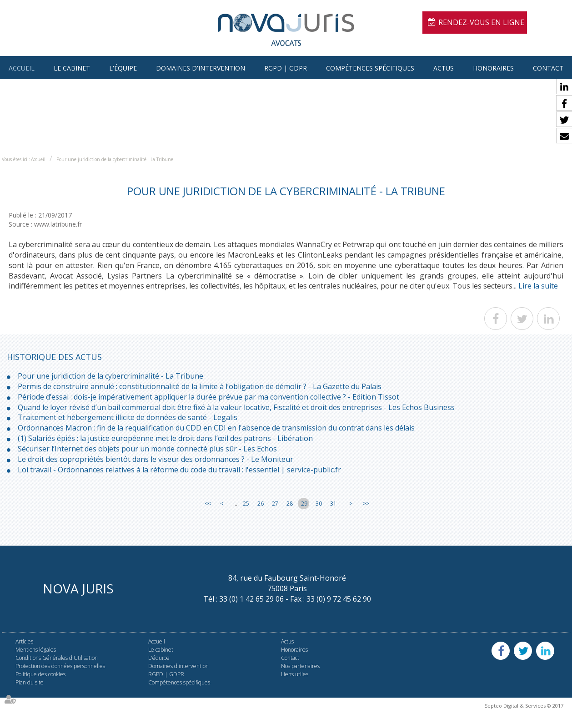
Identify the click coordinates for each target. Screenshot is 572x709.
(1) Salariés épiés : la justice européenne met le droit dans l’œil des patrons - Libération (165, 438)
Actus (443, 68)
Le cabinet (72, 68)
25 (246, 503)
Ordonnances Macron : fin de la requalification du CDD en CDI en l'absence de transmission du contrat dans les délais (216, 428)
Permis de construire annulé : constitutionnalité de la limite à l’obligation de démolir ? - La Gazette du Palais (199, 386)
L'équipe (123, 68)
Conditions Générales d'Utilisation (56, 658)
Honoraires (493, 68)
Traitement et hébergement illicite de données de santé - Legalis (127, 417)
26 (260, 503)
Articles (24, 641)
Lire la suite (538, 286)
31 (333, 503)
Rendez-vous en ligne (481, 22)
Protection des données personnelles (60, 666)
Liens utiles (294, 674)
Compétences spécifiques (370, 68)
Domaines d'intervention (200, 68)
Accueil (22, 68)
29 (304, 503)
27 (275, 503)
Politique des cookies (40, 674)
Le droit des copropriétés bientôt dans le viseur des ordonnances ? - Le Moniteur (155, 459)
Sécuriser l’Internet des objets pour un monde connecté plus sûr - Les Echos (147, 449)
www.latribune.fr (58, 224)
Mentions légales (35, 649)
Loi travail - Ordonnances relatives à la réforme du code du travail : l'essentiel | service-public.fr (179, 470)
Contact (548, 68)
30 (319, 503)
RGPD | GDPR (285, 68)
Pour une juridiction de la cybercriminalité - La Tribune (114, 159)
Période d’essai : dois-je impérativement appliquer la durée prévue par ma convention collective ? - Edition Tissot (208, 397)
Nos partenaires (300, 666)
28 (289, 503)
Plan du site (29, 682)
